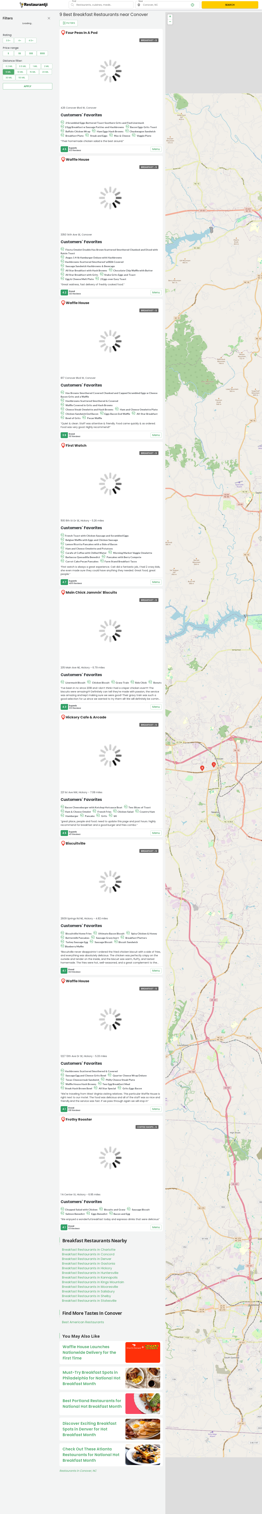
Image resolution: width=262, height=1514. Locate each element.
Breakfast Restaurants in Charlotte (88, 1249)
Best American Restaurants (83, 1322)
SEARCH (230, 5)
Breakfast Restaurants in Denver (86, 1259)
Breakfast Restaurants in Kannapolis (90, 1277)
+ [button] (170, 16)
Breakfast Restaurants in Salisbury (88, 1291)
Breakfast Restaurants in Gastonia (88, 1263)
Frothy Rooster (79, 1119)
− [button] (170, 22)
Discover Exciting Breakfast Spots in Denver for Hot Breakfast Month (89, 1429)
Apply (27, 86)
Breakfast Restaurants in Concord (88, 1254)
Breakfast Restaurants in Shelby (86, 1296)
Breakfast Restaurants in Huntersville (90, 1273)
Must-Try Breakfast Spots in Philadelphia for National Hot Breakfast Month (91, 1378)
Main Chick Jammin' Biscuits (91, 592)
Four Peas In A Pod (81, 32)
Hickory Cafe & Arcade (86, 717)
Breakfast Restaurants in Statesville (89, 1300)
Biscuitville (75, 843)
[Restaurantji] (33, 4)
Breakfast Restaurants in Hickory (87, 1268)
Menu (156, 149)
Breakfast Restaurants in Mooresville (90, 1287)
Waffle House (77, 159)
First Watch (76, 445)
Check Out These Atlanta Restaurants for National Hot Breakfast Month (91, 1454)
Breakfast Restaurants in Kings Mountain (93, 1282)
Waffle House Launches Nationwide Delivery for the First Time (89, 1352)
